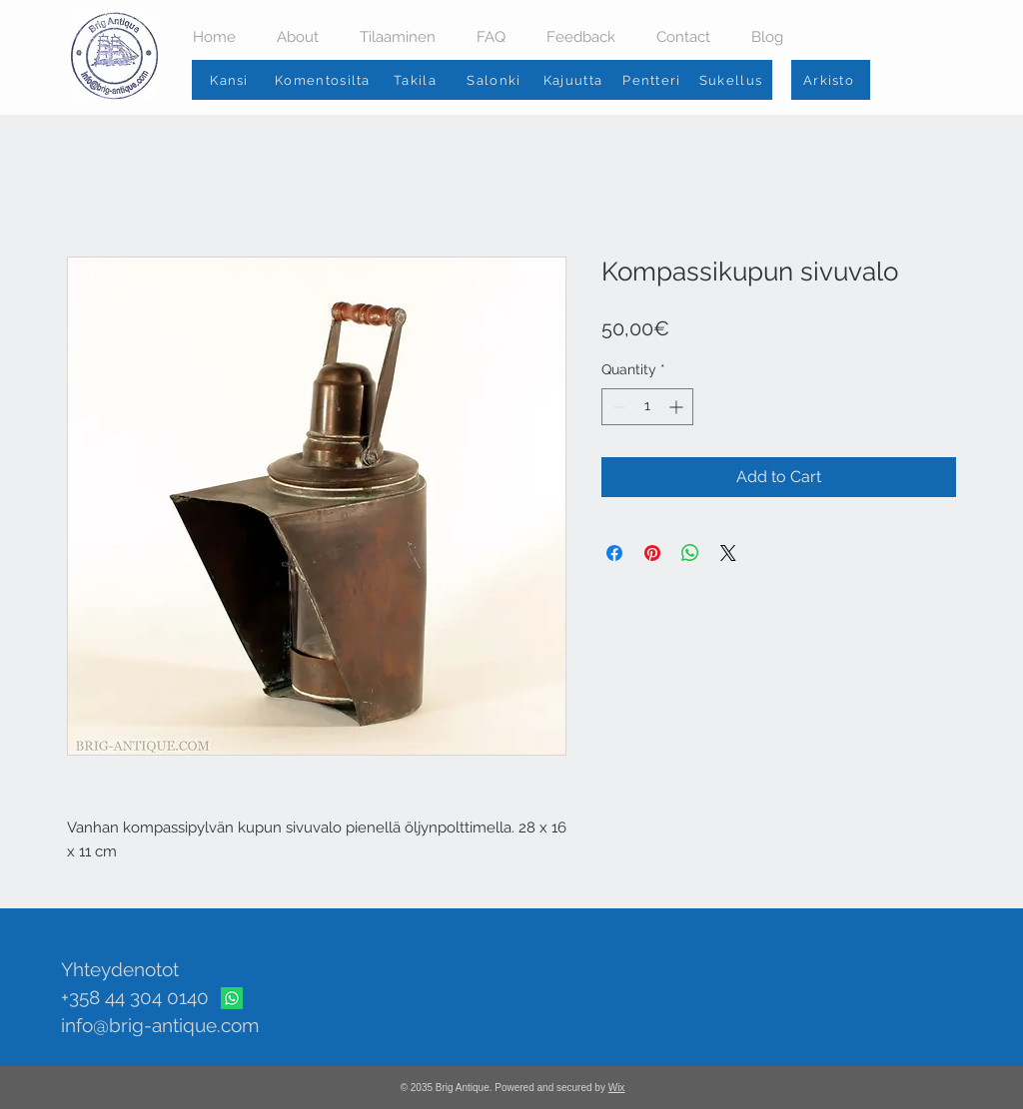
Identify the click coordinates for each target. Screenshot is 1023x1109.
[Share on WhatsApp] (690, 553)
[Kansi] (231, 80)
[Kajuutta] (574, 80)
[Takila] (417, 80)
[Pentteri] (653, 80)
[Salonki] (496, 80)
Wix (616, 1087)
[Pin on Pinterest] (652, 553)
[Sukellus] (732, 80)
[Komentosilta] (325, 80)
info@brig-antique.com (160, 1025)
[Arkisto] (830, 80)
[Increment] (677, 406)
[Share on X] (728, 553)
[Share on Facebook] (614, 553)
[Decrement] (616, 406)
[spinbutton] (647, 406)
